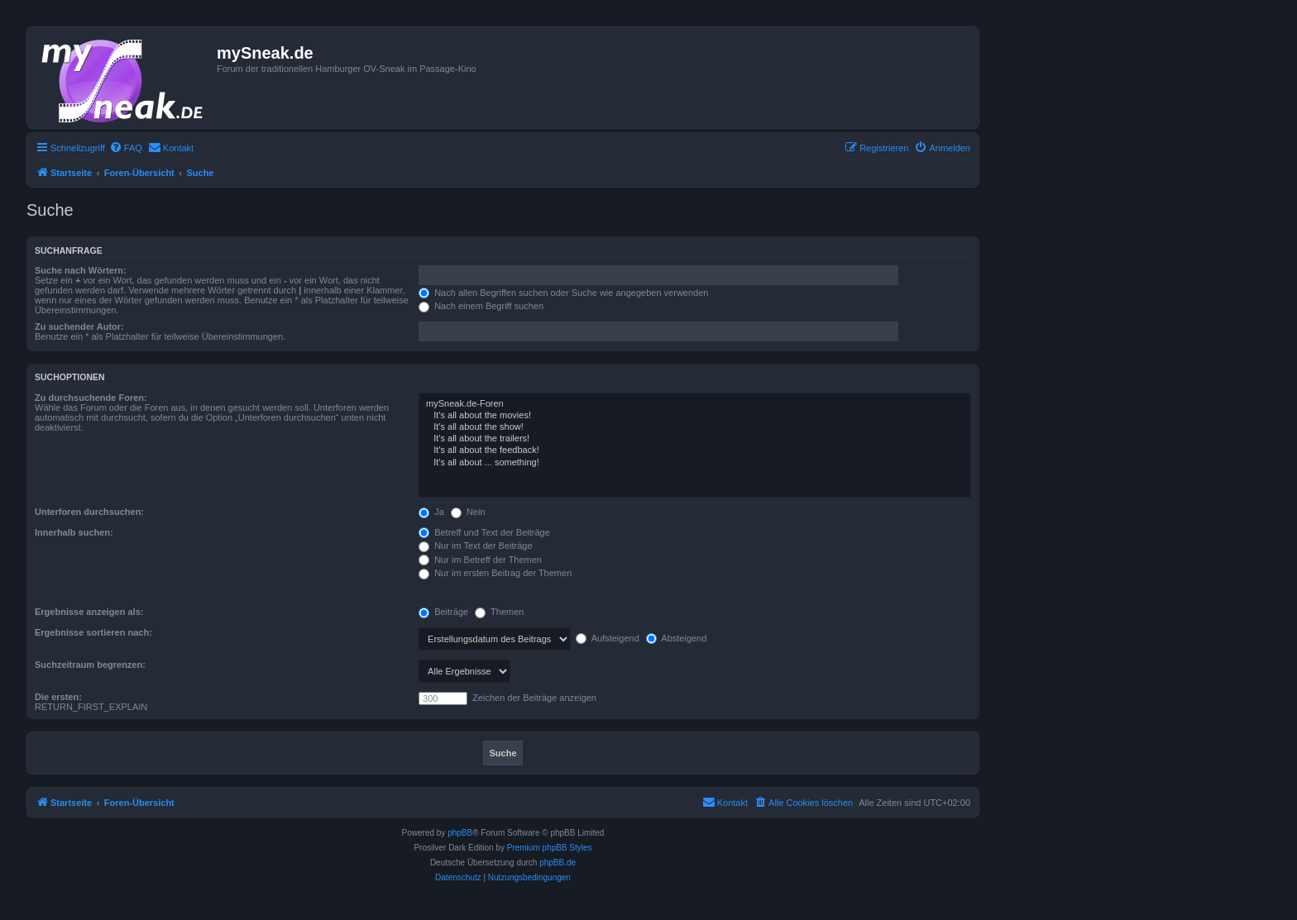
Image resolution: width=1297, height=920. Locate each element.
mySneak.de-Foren (694, 404)
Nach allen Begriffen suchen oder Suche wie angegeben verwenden (563, 293)
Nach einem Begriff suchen (481, 306)
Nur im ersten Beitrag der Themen (495, 573)
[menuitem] (125, 148)
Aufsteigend (607, 638)
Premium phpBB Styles (549, 847)
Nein (468, 512)
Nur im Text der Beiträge (475, 546)
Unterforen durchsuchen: (89, 512)
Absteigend (676, 638)
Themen (499, 612)
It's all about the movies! (694, 416)
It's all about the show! (694, 427)
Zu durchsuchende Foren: (91, 398)
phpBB (459, 832)
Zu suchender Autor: (79, 326)
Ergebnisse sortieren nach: (93, 632)
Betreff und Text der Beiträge (484, 532)
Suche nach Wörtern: (81, 270)
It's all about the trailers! (694, 439)
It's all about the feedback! (694, 450)
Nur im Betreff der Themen (480, 560)
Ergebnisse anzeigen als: (89, 612)
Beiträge (443, 612)
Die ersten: (58, 697)
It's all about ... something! (694, 463)
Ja (431, 512)
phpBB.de (557, 862)
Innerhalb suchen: (74, 532)
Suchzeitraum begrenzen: (90, 665)
